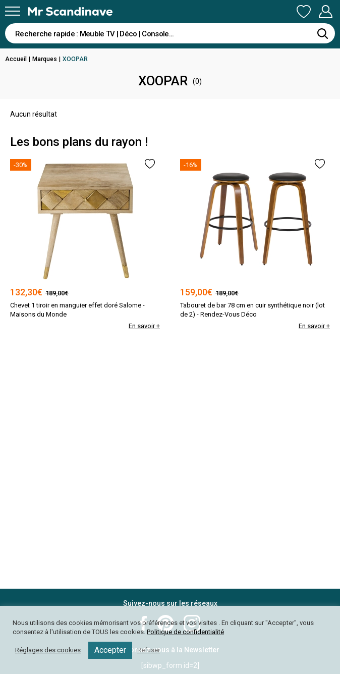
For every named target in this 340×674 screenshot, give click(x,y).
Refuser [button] (148, 650)
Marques (44, 59)
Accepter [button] (110, 650)
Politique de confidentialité (185, 632)
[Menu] (12, 11)
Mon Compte (325, 11)
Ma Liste (304, 11)
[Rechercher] (322, 33)
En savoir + (144, 326)
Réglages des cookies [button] (48, 650)
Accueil (16, 59)
